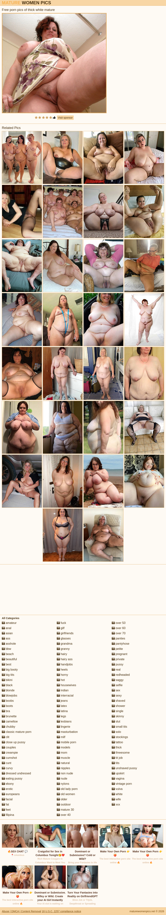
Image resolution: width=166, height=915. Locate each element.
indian (63, 690)
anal (6, 628)
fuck (61, 622)
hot (61, 680)
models (63, 747)
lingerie (63, 726)
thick (117, 747)
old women (66, 794)
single (117, 711)
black (7, 685)
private (118, 659)
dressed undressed (16, 773)
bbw (6, 648)
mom (62, 752)
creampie (10, 752)
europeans (11, 794)
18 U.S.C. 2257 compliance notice (61, 911)
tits (115, 763)
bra (6, 711)
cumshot (9, 757)
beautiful (9, 659)
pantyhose (120, 643)
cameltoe (10, 721)
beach (8, 654)
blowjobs (9, 695)
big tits (8, 674)
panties (118, 638)
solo (116, 731)
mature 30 (65, 809)
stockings (120, 737)
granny (63, 648)
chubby (8, 726)
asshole (9, 643)
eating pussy (12, 778)
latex (62, 705)
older (62, 799)
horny (62, 674)
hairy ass (64, 659)
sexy (117, 695)
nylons (63, 783)
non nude (65, 773)
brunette (9, 716)
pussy (117, 664)
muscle (63, 757)
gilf (60, 628)
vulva (117, 788)
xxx (116, 804)
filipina (8, 814)
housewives (66, 685)
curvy (7, 768)
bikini (7, 680)
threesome (121, 752)
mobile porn (66, 742)
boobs (8, 700)
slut (116, 721)
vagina (118, 778)
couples (9, 747)
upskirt (118, 773)
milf (61, 737)
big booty (10, 669)
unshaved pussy (124, 768)
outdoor (64, 804)
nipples (63, 768)
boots (7, 705)
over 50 (119, 622)
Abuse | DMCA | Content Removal (21, 911)
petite (117, 648)
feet (6, 809)
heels (62, 669)
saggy (117, 680)
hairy (62, 654)
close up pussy (13, 742)
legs (61, 716)
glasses (64, 638)
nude (62, 778)
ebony (8, 783)
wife (116, 799)
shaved (118, 700)
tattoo (117, 742)
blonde (8, 690)
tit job (117, 757)
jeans (62, 700)
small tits (119, 726)
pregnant (119, 654)
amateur (9, 622)
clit (5, 737)
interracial (65, 695)
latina (62, 711)
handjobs (65, 664)
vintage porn (122, 783)
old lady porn (67, 788)
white (117, 794)
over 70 (119, 633)
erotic (7, 788)
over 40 (64, 814)
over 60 (119, 628)
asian (7, 633)
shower (118, 705)
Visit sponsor (65, 117)
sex (116, 690)
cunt (6, 763)
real (116, 669)
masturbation (67, 731)
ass (6, 638)
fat (5, 804)
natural (63, 763)
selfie (117, 685)
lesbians (64, 721)
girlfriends (65, 633)
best (6, 664)
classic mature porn (16, 731)
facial (7, 799)
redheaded (121, 674)
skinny (118, 716)
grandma (64, 643)
